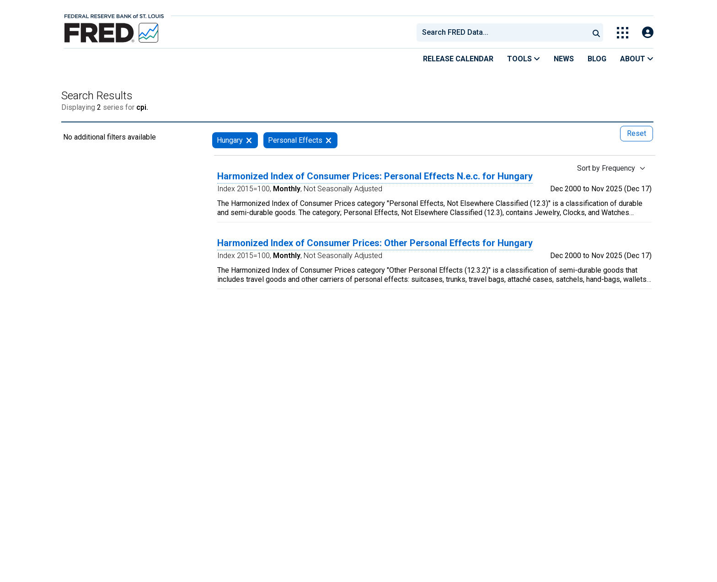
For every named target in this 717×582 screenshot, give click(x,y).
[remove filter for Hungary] (249, 140)
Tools (523, 58)
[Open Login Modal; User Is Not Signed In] (647, 32)
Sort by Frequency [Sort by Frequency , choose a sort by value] (606, 168)
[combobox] (502, 32)
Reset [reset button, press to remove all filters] (636, 133)
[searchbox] (504, 32)
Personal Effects (295, 140)
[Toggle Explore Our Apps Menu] (622, 32)
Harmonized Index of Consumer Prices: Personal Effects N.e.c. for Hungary (375, 176)
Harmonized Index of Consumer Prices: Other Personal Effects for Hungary (375, 242)
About (636, 58)
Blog (597, 58)
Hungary (230, 140)
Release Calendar (458, 58)
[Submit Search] (596, 32)
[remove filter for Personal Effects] (328, 140)
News (564, 58)
